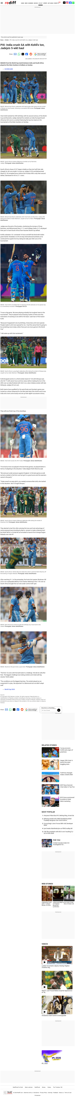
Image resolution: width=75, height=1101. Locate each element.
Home (1, 40)
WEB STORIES (47, 884)
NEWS (26, 3)
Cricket (7, 40)
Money (43, 1087)
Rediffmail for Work (18, 1087)
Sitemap (50, 1092)
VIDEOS (45, 944)
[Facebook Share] (26, 54)
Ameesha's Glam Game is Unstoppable (54, 1015)
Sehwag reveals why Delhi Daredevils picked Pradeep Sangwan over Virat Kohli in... (57, 819)
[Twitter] (64, 2)
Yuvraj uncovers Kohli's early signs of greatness (66, 750)
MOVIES (36, 3)
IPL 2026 (45, 1063)
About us (61, 1092)
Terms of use (68, 1092)
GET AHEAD (51, 3)
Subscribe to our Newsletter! (47, 708)
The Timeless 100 (57, 1087)
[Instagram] (67, 2)
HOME (22, 3)
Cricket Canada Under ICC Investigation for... (61, 843)
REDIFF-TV (56, 3)
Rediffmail (37, 1087)
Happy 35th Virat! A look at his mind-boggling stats (66, 762)
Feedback (55, 1092)
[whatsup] (73, 2)
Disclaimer (36, 1092)
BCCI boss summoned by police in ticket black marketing (67, 799)
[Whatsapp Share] (19, 54)
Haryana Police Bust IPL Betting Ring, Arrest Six (59, 815)
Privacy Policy (43, 1092)
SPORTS (45, 3)
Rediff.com (20, 1092)
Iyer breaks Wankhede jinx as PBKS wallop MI (58, 828)
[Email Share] (15, 54)
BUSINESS (30, 3)
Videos (49, 1087)
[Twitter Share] (23, 54)
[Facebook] (70, 2)
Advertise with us (28, 1092)
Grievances (37, 1095)
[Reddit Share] (30, 54)
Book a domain (29, 1087)
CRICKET (40, 3)
